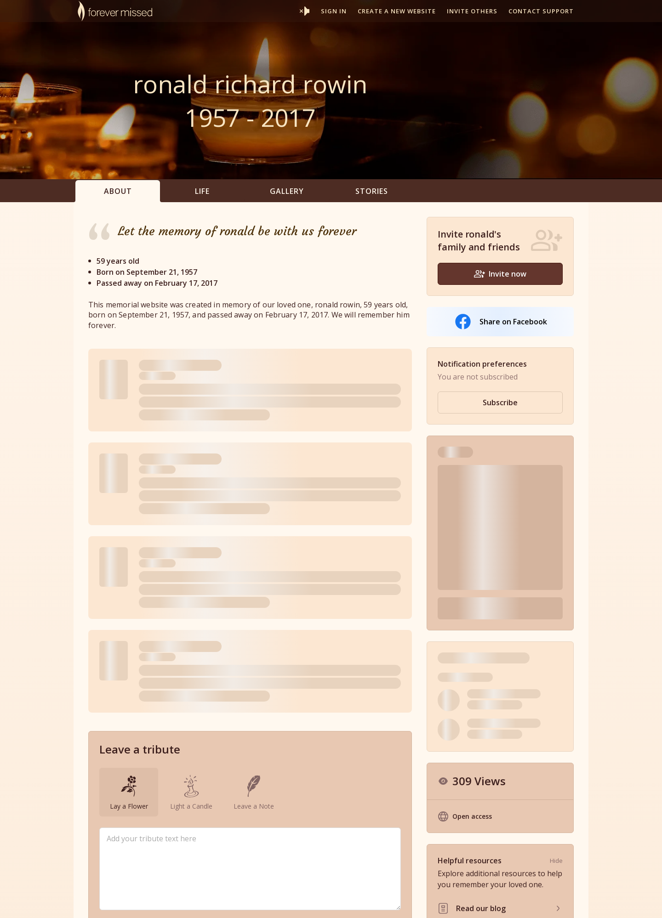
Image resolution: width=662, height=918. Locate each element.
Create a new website (397, 11)
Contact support (541, 11)
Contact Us (571, 901)
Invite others (472, 11)
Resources (402, 901)
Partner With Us (356, 901)
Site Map (535, 901)
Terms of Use (446, 901)
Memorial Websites (296, 901)
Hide (556, 721)
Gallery (287, 191)
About (118, 191)
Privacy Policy (494, 901)
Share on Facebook (500, 321)
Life (202, 191)
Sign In (334, 11)
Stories (371, 191)
